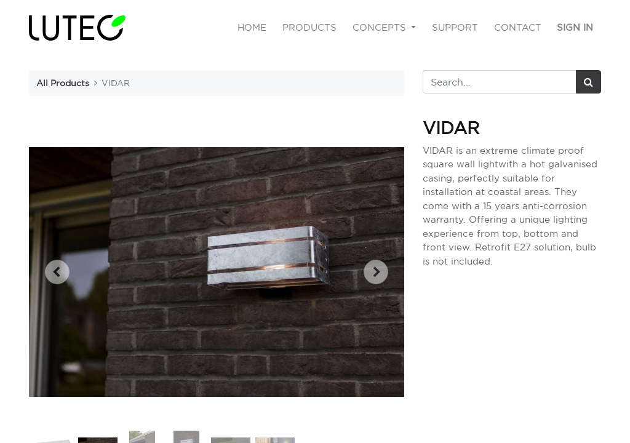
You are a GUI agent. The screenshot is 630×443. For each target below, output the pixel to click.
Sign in (575, 27)
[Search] (588, 82)
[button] (57, 272)
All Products (62, 82)
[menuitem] (252, 28)
